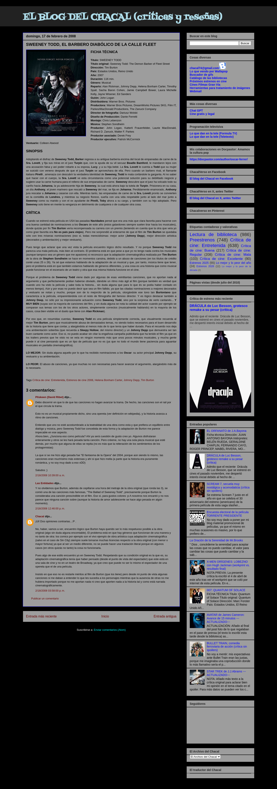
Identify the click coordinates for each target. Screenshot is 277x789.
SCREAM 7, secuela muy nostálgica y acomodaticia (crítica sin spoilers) (228, 487)
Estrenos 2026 (205, 266)
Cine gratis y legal (202, 114)
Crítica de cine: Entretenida (49, 380)
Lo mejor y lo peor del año (233, 262)
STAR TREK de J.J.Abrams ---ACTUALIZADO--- (226, 673)
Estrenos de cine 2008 (80, 380)
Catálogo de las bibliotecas (208, 78)
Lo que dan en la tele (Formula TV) (213, 133)
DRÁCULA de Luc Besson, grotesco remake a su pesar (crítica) (219, 308)
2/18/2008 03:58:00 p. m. (50, 590)
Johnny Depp (132, 380)
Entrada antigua (165, 616)
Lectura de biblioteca (213, 234)
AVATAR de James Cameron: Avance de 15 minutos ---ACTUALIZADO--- (225, 618)
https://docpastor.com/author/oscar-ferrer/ (219, 159)
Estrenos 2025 (199, 262)
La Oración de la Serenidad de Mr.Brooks (216, 540)
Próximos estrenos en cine (208, 81)
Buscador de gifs (201, 74)
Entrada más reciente (41, 616)
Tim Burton (147, 380)
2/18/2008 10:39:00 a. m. (50, 475)
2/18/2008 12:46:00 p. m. (50, 508)
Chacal (39, 516)
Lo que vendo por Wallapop (209, 71)
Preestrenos (202, 239)
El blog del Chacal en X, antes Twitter (215, 198)
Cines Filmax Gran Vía (205, 84)
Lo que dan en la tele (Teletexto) (212, 136)
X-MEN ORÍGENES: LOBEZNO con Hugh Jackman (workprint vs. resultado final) (228, 565)
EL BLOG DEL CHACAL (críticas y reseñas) (122, 17)
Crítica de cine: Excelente (221, 259)
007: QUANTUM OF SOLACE (226, 590)
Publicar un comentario (45, 598)
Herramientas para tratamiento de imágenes (220, 88)
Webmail (196, 91)
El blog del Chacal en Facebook (211, 178)
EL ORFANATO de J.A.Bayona (226, 430)
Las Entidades (44, 483)
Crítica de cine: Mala (233, 255)
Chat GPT (196, 110)
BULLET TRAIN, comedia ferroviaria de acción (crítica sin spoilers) (227, 647)
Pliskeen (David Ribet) (49, 397)
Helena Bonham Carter (108, 380)
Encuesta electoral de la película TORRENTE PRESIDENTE (228, 513)
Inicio (105, 616)
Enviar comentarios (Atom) (110, 629)
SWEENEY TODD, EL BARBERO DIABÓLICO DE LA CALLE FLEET (91, 44)
